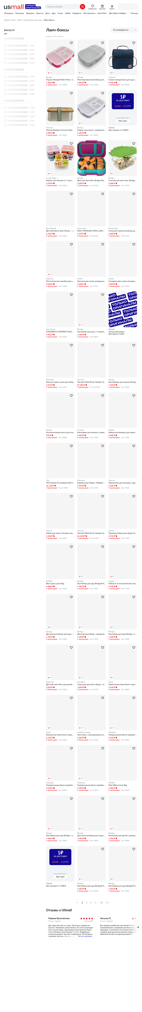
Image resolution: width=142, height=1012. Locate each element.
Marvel (49, 531)
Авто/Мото (102, 13)
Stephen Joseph (83, 732)
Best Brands (51, 228)
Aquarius (49, 279)
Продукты (77, 13)
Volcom (112, 480)
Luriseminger (51, 178)
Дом (54, 13)
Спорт (60, 13)
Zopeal (111, 581)
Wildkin (49, 581)
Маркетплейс (10, 20)
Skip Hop (50, 682)
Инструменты (89, 13)
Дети (47, 13)
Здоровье (30, 13)
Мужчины (19, 13)
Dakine (111, 531)
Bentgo (49, 77)
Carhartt (112, 77)
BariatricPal (113, 228)
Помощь (134, 13)
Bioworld (50, 380)
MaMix (111, 430)
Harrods (49, 128)
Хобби (68, 13)
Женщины (8, 13)
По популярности (120, 30)
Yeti (47, 480)
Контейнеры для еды (32, 20)
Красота (39, 13)
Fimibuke (112, 732)
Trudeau (80, 430)
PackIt (79, 279)
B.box (111, 682)
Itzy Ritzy (81, 682)
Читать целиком (85, 936)
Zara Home (81, 228)
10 (101, 902)
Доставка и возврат (117, 13)
